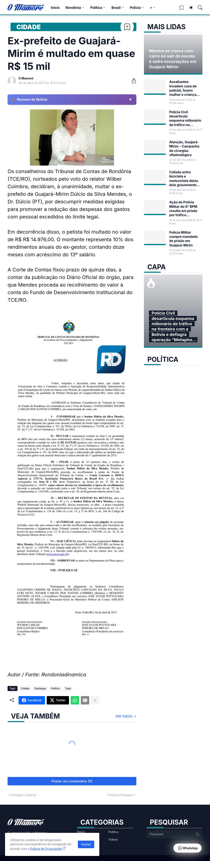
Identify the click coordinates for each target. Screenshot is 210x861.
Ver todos (123, 716)
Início (55, 7)
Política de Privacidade (46, 848)
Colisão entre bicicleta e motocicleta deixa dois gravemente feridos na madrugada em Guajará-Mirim (183, 178)
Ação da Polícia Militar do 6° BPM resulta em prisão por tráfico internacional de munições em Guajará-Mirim (183, 208)
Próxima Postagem (120, 795)
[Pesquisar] (198, 7)
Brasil (116, 7)
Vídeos (113, 839)
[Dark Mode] (189, 7)
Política (96, 7)
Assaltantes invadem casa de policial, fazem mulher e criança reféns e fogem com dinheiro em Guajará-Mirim (185, 88)
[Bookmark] (127, 27)
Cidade (28, 27)
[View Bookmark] (181, 9)
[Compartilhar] (132, 80)
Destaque (40, 688)
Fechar (86, 844)
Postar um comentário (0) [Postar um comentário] (72, 781)
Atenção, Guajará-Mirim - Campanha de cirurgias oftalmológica (184, 148)
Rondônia (73, 7)
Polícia (135, 7)
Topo (68, 688)
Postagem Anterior (23, 795)
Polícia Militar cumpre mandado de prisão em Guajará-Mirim (183, 238)
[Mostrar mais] (95, 700)
